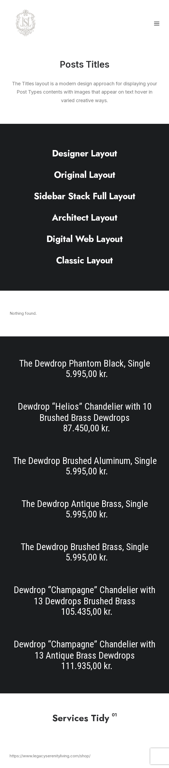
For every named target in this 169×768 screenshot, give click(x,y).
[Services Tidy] (84, 718)
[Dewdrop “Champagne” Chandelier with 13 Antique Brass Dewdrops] (84, 651)
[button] (156, 23)
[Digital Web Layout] (84, 239)
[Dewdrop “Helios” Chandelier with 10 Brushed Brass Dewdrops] (84, 417)
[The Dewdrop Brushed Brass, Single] (84, 552)
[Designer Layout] (84, 153)
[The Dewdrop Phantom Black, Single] (84, 373)
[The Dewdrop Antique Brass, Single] (84, 509)
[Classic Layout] (84, 260)
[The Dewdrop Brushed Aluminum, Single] (84, 466)
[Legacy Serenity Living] (26, 23)
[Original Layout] (84, 174)
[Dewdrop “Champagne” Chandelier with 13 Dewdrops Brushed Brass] (84, 601)
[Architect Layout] (84, 217)
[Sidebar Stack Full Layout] (84, 196)
